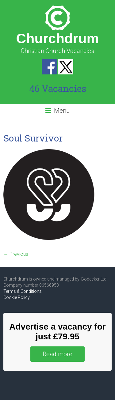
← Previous (15, 254)
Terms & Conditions (22, 291)
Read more (57, 354)
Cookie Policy (16, 297)
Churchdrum (57, 38)
